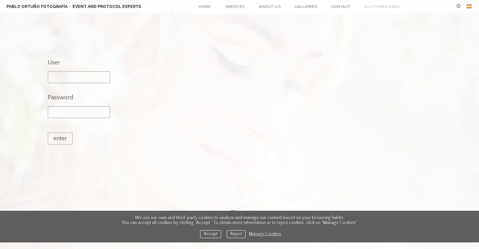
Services (235, 6)
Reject (236, 234)
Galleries (306, 6)
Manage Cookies (265, 234)
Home (204, 6)
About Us (270, 6)
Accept (211, 234)
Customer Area (382, 6)
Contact (340, 6)
